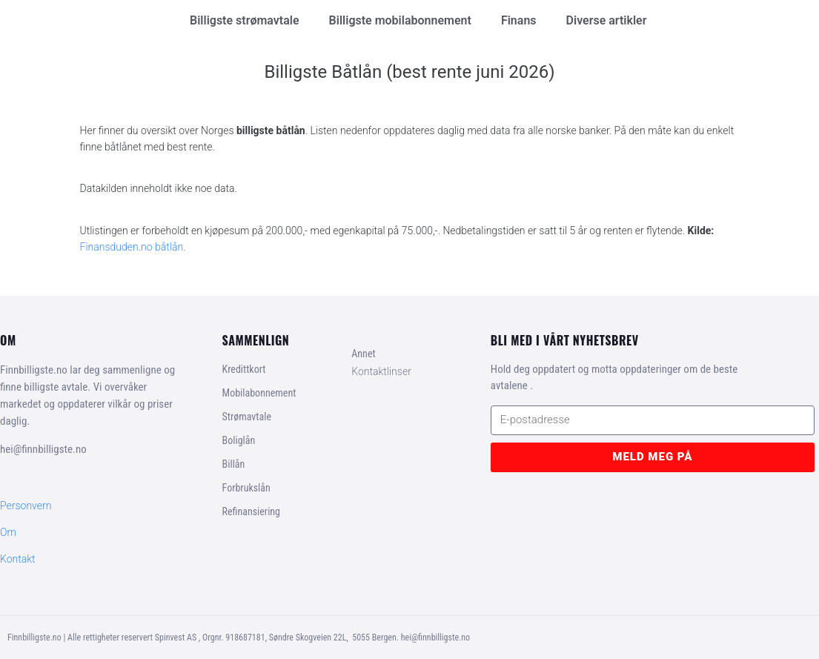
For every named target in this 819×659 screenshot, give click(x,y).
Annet (363, 354)
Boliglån (239, 440)
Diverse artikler (606, 20)
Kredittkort (244, 369)
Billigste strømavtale (244, 20)
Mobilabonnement (259, 393)
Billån (233, 464)
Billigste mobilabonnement (400, 20)
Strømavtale (246, 417)
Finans (519, 20)
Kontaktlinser (381, 371)
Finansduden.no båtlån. (133, 247)
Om (8, 532)
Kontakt (18, 559)
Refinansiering (251, 511)
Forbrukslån (246, 488)
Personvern (25, 505)
